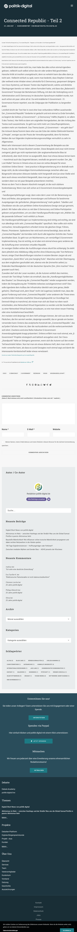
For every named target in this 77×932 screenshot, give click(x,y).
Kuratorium (6, 875)
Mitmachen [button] (39, 770)
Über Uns (7, 853)
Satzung (5, 882)
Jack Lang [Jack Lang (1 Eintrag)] (34, 668)
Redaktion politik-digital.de (46, 26)
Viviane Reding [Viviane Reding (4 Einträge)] (40, 676)
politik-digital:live (8, 793)
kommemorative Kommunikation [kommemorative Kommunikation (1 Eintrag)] (53, 668)
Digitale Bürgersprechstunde (13, 835)
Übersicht (5, 861)
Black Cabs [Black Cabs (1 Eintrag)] (20, 660)
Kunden (5, 842)
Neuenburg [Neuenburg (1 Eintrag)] (33, 672)
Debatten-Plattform (9, 832)
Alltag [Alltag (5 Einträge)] (10, 660)
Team (4, 868)
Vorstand (5, 879)
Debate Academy (8, 789)
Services (5, 865)
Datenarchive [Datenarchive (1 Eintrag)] (29, 664)
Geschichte (6, 886)
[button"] (64, 927)
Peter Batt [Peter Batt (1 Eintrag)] (45, 672)
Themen (6, 800)
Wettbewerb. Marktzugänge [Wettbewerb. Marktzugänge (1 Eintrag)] (59, 676)
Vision (45, 373)
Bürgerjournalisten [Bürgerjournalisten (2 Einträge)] (36, 660)
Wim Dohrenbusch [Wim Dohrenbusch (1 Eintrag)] (14, 680)
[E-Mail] (48, 499)
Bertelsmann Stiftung (26, 362)
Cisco (4, 373)
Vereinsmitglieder (8, 872)
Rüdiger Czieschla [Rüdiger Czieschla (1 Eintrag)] (60, 672)
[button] (27, 384)
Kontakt (38, 903)
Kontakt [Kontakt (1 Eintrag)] (10, 672)
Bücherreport (24, 26)
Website (56, 429)
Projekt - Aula (7, 839)
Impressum (38, 907)
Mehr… (5, 817)
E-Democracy (13, 373)
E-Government (25, 373)
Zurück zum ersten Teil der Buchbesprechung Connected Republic (18, 355)
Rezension (36, 373)
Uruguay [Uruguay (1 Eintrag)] (28, 676)
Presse (38, 919)
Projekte (6, 824)
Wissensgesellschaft (57, 373)
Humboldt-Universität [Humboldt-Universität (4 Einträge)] (45, 664)
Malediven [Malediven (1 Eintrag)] (21, 672)
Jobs (38, 915)
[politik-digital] (18, 6)
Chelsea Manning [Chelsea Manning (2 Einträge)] (53, 660)
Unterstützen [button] (39, 718)
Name (5, 429)
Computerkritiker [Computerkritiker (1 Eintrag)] (14, 664)
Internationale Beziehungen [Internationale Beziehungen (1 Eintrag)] (17, 668)
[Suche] (38, 510)
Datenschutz (38, 911)
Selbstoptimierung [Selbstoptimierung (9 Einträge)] (14, 676)
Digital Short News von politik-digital (15, 807)
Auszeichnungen (8, 889)
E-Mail (31, 429)
